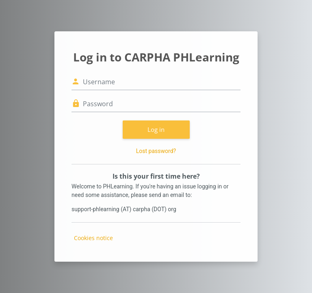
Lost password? (156, 151)
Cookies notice (93, 238)
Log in (156, 129)
